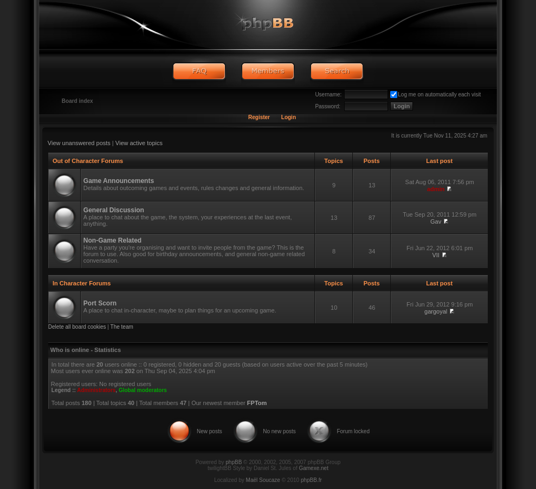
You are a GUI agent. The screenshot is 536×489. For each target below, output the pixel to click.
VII (435, 255)
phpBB (233, 462)
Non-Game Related (112, 240)
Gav (435, 221)
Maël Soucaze (263, 480)
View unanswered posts (79, 143)
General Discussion (113, 210)
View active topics (139, 143)
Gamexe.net (313, 468)
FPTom (257, 403)
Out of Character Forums (88, 161)
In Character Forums (82, 283)
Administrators (96, 390)
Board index (77, 101)
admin (435, 189)
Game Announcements (118, 181)
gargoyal (435, 311)
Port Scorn (100, 303)
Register (259, 117)
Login (288, 117)
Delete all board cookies (77, 327)
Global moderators (143, 390)
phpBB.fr (311, 480)
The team (122, 327)
